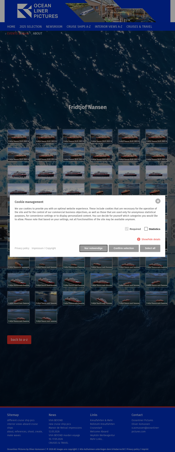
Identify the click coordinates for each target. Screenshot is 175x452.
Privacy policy (22, 248)
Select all (150, 248)
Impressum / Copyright (44, 248)
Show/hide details (151, 239)
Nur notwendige (93, 248)
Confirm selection (124, 248)
